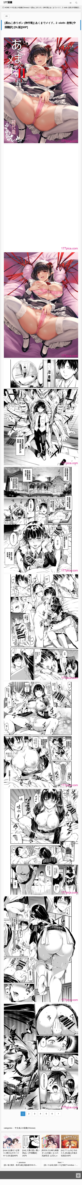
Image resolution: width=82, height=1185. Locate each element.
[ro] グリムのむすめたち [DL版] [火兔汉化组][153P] (69, 1153)
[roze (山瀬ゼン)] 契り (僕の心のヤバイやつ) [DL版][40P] (11, 1153)
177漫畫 (7, 2)
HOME (6, 7)
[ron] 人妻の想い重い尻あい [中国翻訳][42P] (31, 1153)
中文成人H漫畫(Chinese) (20, 7)
